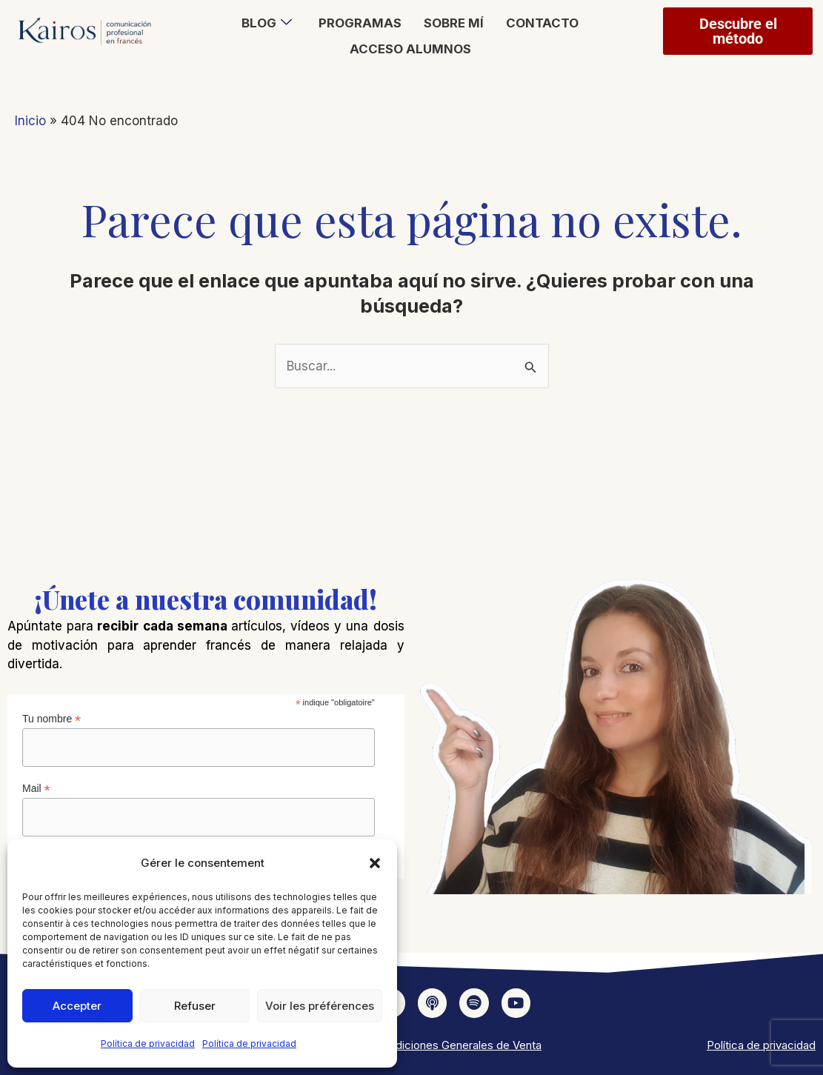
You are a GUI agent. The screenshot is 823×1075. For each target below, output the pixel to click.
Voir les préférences (319, 1006)
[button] (374, 863)
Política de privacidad (148, 1043)
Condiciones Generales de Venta (458, 1045)
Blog (266, 23)
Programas (360, 23)
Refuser (195, 1006)
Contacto (542, 23)
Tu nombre (51, 719)
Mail (36, 789)
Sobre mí (454, 23)
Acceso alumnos (410, 48)
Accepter (77, 1006)
